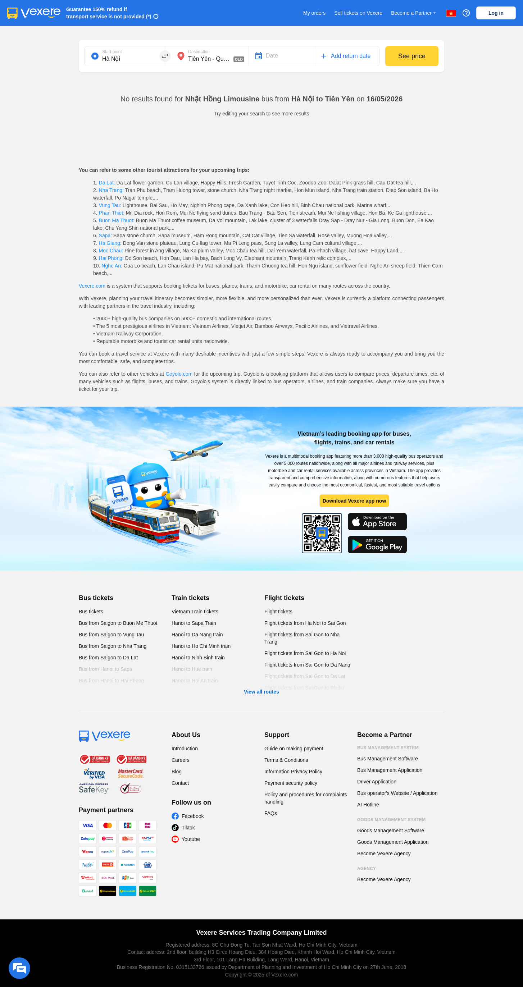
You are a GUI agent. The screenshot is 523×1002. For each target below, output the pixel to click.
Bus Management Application (389, 770)
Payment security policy (290, 783)
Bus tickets (96, 597)
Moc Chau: (110, 250)
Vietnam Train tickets (195, 611)
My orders (314, 13)
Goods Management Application (392, 842)
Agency (366, 868)
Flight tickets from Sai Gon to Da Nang (307, 665)
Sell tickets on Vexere (358, 13)
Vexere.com (92, 286)
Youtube (191, 839)
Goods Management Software (390, 830)
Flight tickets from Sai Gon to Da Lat (304, 676)
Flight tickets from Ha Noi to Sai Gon (305, 623)
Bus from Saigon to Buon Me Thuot (118, 623)
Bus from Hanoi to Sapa (105, 669)
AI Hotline (368, 804)
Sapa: (105, 235)
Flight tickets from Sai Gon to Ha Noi (305, 653)
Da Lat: (107, 183)
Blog (177, 771)
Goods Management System (391, 819)
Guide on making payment (293, 748)
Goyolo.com (178, 374)
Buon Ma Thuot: (116, 220)
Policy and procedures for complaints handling (305, 798)
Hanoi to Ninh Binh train (198, 657)
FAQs (270, 813)
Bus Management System (388, 747)
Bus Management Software (387, 758)
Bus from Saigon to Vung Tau (111, 634)
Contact (180, 783)
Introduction (185, 748)
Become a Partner (414, 13)
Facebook (193, 816)
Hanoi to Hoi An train (195, 680)
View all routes (261, 692)
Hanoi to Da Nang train (197, 634)
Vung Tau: (110, 205)
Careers (181, 760)
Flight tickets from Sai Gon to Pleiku (304, 688)
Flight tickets (284, 597)
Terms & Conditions (286, 760)
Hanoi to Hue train (192, 669)
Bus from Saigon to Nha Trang (112, 646)
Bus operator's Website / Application (397, 793)
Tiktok (188, 828)
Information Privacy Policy (293, 771)
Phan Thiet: (111, 213)
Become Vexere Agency (384, 853)
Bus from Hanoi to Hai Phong (111, 680)
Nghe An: (111, 266)
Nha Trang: (111, 190)
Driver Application (376, 781)
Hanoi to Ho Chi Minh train (201, 646)
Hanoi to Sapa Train (194, 623)
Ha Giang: (110, 243)
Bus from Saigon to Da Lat (108, 657)
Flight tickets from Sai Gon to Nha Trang (302, 638)
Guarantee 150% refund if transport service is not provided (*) (108, 12)
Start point (112, 51)
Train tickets (190, 597)
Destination (199, 51)
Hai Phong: (111, 258)
